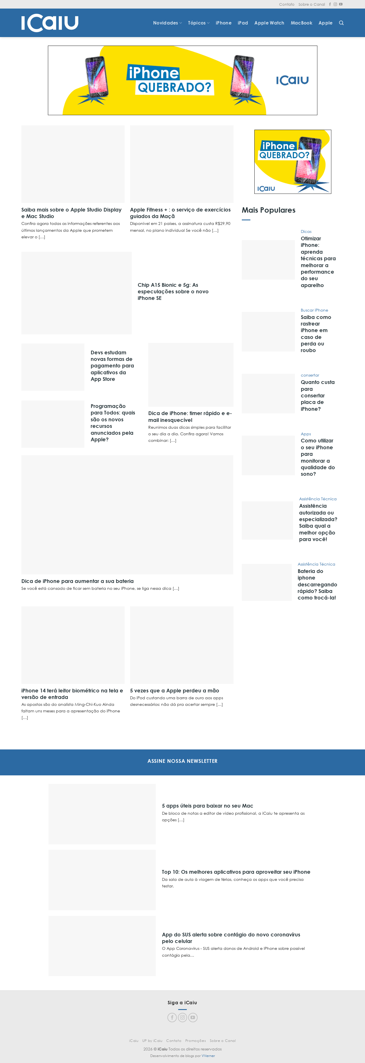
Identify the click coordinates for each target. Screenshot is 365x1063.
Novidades (167, 23)
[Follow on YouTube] (340, 5)
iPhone (224, 23)
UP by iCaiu (152, 1040)
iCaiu (133, 1040)
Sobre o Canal (312, 4)
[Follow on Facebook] (330, 5)
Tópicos (199, 23)
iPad (243, 23)
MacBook (301, 23)
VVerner (208, 1056)
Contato (287, 4)
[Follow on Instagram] (335, 5)
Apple (326, 23)
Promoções (195, 1040)
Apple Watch (269, 23)
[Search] (341, 23)
